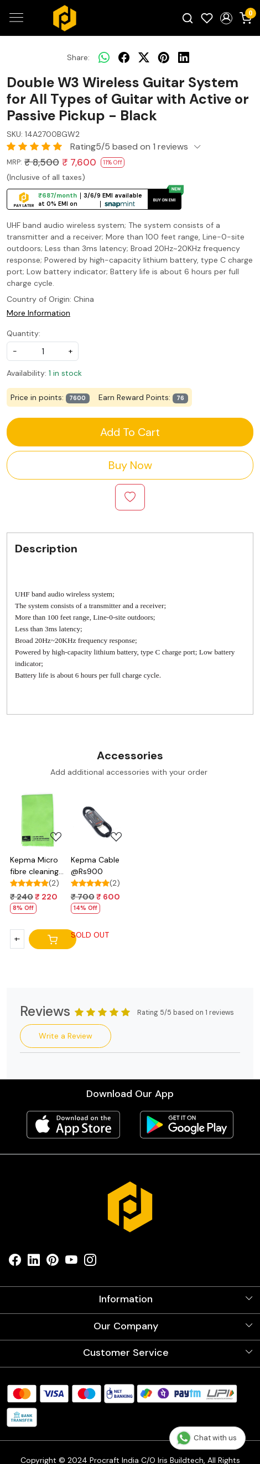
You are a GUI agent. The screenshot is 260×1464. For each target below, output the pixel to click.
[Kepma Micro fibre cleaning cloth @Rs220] (39, 820)
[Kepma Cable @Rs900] (100, 820)
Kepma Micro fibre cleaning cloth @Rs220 (35, 866)
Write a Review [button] (65, 1036)
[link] (187, 18)
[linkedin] (184, 57)
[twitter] (144, 57)
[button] (226, 18)
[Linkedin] (33, 1262)
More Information (38, 313)
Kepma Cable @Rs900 (95, 865)
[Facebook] (15, 1262)
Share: (78, 57)
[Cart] (52, 939)
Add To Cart (130, 432)
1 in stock (65, 373)
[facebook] (124, 57)
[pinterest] (164, 57)
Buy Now (130, 465)
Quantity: (23, 333)
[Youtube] (71, 1262)
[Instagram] (90, 1262)
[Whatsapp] (104, 57)
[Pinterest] (52, 1262)
